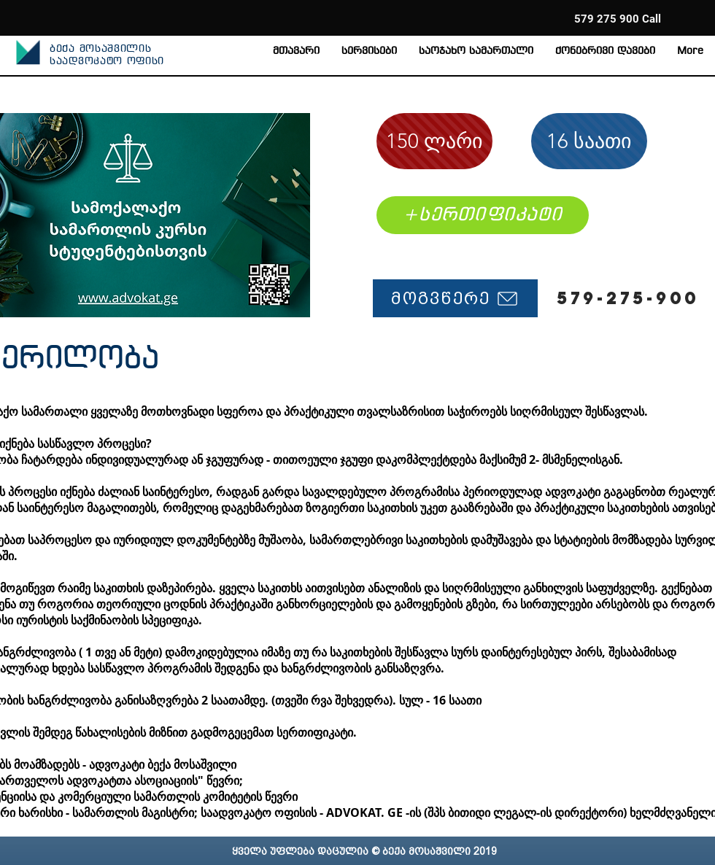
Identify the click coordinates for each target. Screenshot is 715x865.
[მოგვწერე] (455, 298)
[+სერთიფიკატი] (482, 215)
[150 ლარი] (434, 141)
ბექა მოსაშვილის (101, 49)
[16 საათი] (589, 141)
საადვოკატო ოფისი (107, 61)
